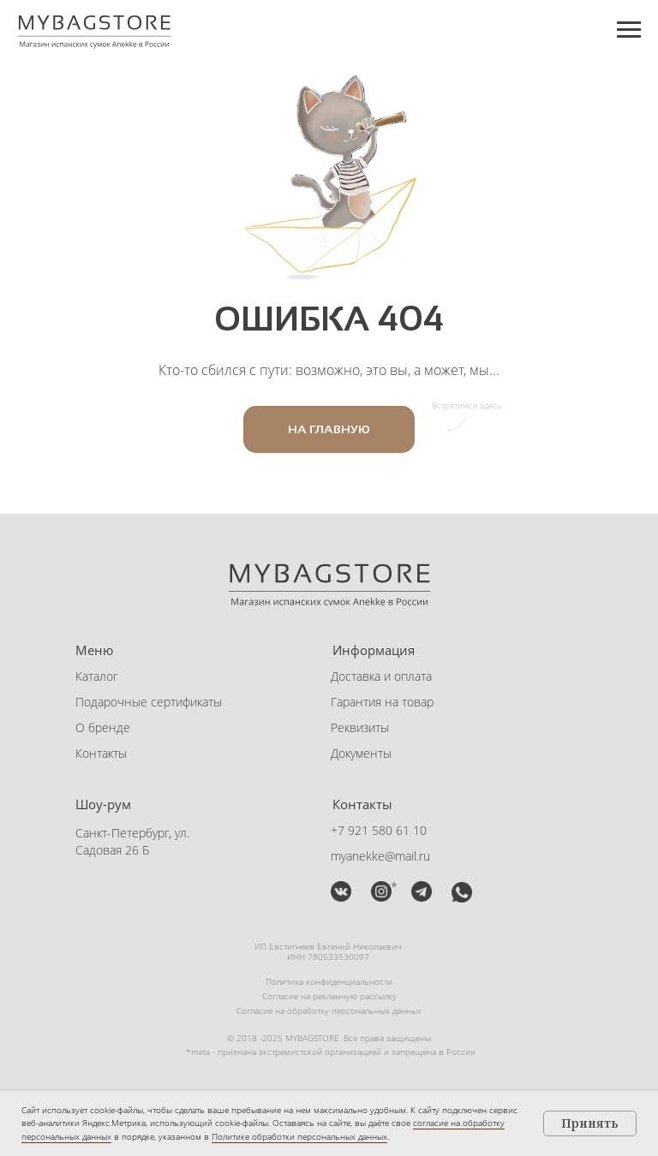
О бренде (102, 727)
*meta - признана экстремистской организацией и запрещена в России (331, 1052)
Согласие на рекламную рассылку (329, 996)
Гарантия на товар (382, 702)
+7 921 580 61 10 (379, 830)
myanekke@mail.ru (380, 856)
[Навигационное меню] (629, 30)
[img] (341, 891)
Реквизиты (360, 727)
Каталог (96, 676)
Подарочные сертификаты (148, 702)
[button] (421, 891)
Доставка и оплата (381, 676)
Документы (361, 753)
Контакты (101, 753)
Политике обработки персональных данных (299, 1136)
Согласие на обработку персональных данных (329, 1010)
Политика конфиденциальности (329, 981)
